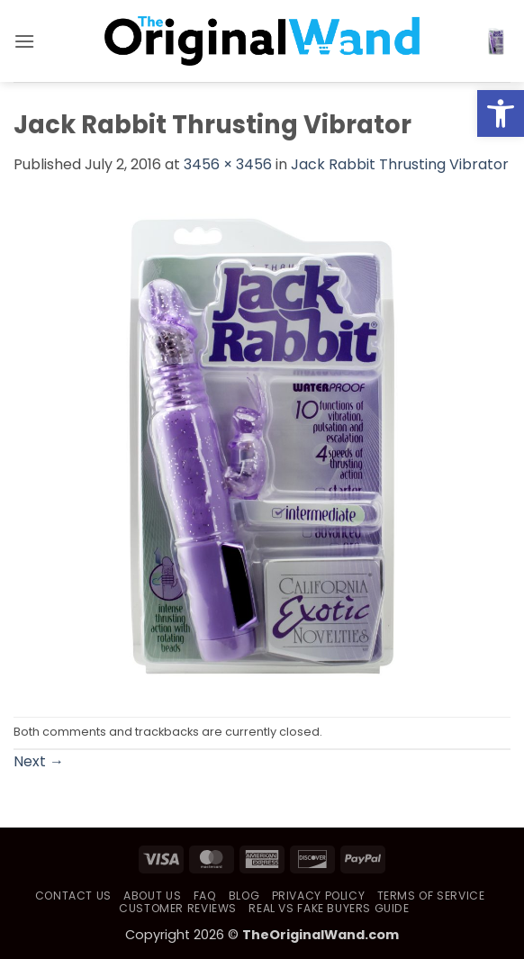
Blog (244, 895)
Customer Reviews (178, 908)
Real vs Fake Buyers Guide (328, 908)
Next (39, 761)
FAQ (205, 895)
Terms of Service (431, 895)
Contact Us (73, 895)
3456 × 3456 (228, 164)
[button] (24, 41)
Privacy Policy (319, 895)
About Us (152, 895)
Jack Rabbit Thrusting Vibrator (400, 164)
